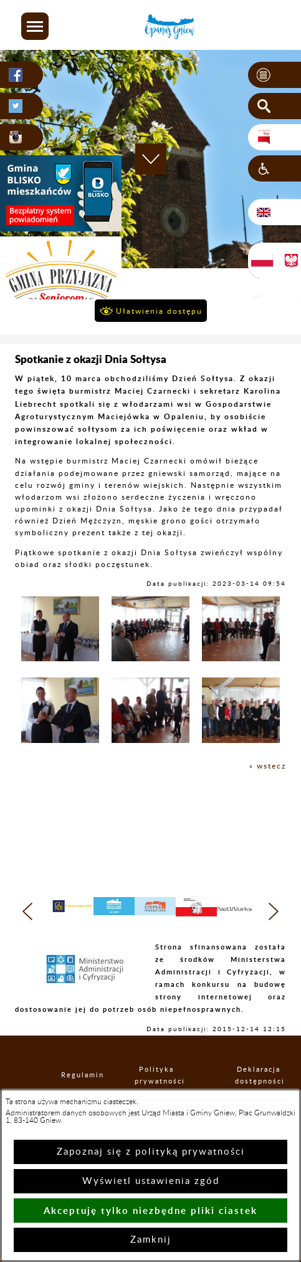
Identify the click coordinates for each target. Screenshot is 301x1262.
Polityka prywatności (156, 1075)
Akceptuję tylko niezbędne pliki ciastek (150, 1210)
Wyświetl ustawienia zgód (150, 1181)
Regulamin (71, 1075)
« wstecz (267, 766)
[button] (35, 26)
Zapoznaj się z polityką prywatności (151, 1152)
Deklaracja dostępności (258, 1075)
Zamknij (150, 1240)
